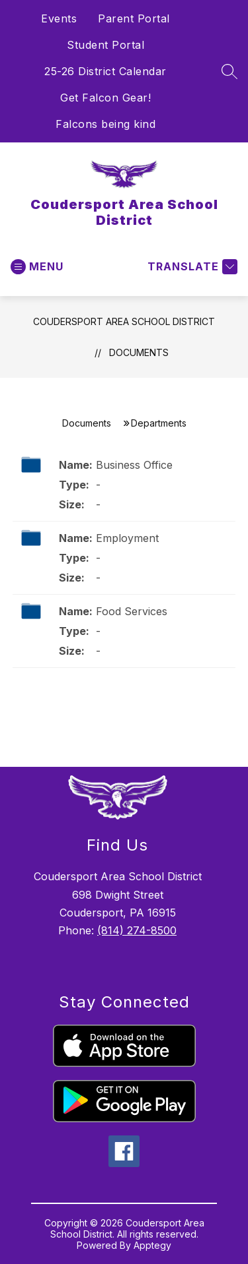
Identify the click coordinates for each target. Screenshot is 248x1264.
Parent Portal (134, 18)
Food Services (131, 611)
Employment (127, 538)
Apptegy (152, 1245)
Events (59, 18)
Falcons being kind (105, 124)
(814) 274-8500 (137, 930)
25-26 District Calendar (105, 71)
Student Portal (105, 44)
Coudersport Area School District (124, 321)
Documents (139, 352)
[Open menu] (37, 266)
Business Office (134, 464)
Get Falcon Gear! (105, 97)
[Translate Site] (190, 266)
